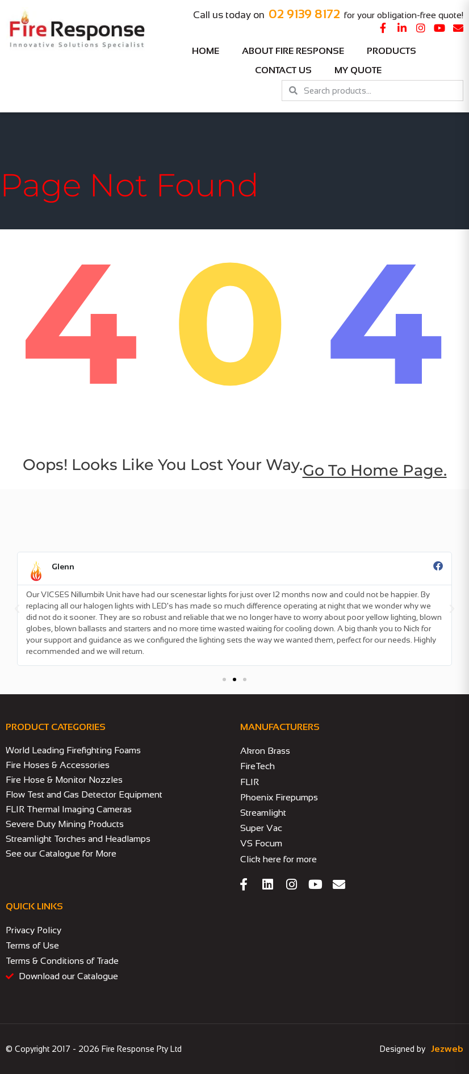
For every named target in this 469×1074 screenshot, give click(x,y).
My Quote (358, 70)
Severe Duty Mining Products (65, 824)
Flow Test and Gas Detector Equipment (84, 794)
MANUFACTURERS (280, 727)
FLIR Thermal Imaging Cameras (69, 809)
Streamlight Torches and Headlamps (78, 839)
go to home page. (375, 470)
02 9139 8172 (304, 13)
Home (205, 51)
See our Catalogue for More (61, 853)
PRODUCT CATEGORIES (56, 727)
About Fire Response (293, 51)
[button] (17, 609)
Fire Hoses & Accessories (58, 765)
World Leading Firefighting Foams (73, 750)
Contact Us (283, 70)
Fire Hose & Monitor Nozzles (64, 779)
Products (394, 51)
